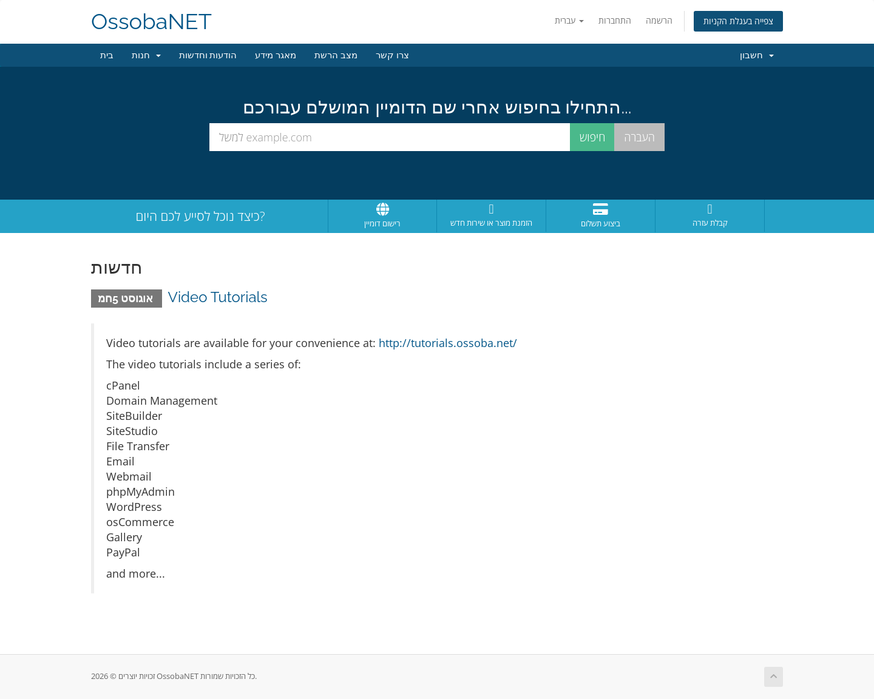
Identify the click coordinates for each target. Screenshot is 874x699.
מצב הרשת (335, 55)
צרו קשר (392, 55)
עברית (569, 20)
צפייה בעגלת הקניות (738, 21)
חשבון (757, 55)
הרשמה (659, 20)
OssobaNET (151, 21)
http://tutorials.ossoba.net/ (448, 343)
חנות (146, 55)
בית (106, 55)
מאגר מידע (275, 55)
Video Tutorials (218, 297)
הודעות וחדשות (208, 55)
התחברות (614, 20)
